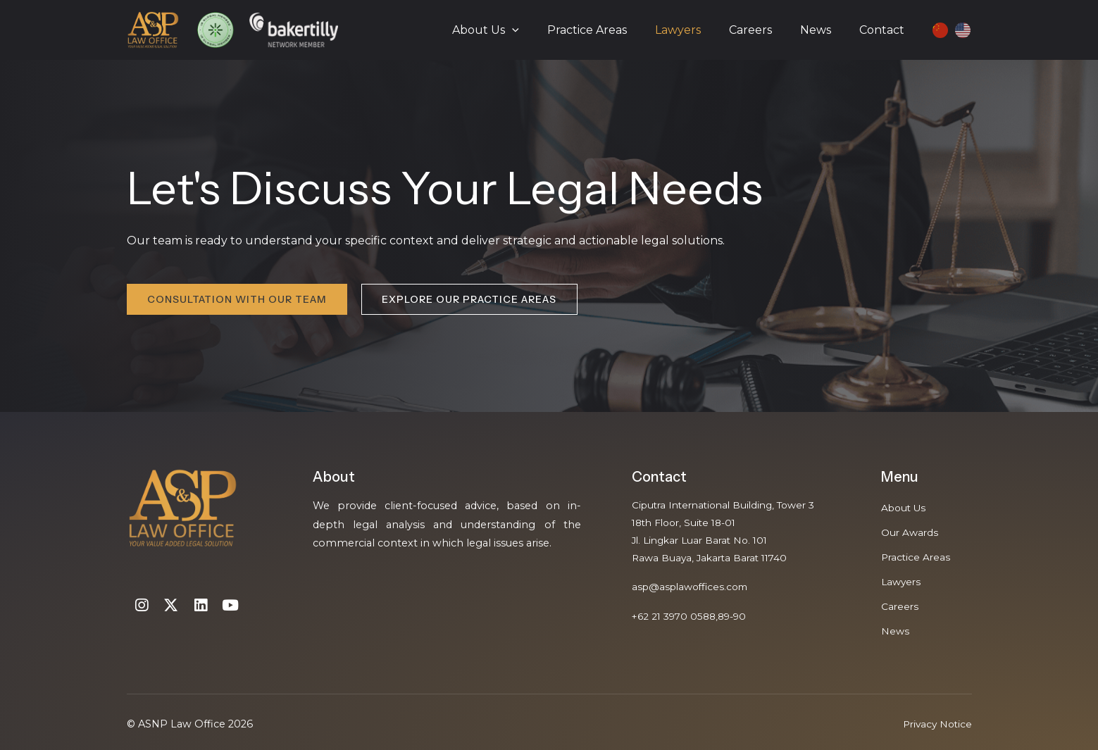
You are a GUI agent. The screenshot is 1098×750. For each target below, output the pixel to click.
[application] (543, 30)
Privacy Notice (935, 724)
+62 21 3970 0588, (678, 621)
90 (749, 621)
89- (733, 621)
